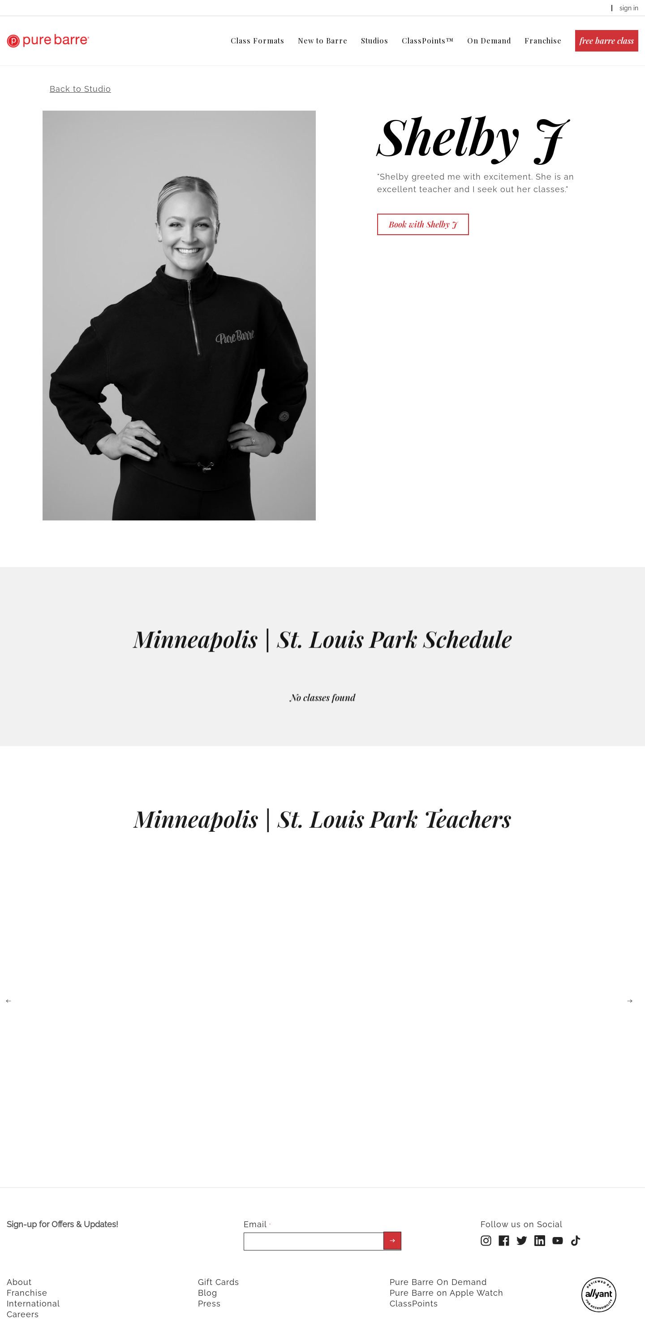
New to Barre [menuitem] (323, 40)
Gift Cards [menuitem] (218, 1273)
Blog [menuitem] (207, 1284)
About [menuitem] (19, 1273)
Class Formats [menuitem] (257, 40)
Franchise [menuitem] (543, 40)
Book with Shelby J (423, 215)
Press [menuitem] (209, 1294)
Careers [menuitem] (23, 1305)
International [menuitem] (33, 1294)
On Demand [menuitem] (489, 40)
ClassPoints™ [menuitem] (428, 40)
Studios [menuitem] (374, 40)
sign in (628, 8)
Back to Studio (80, 80)
